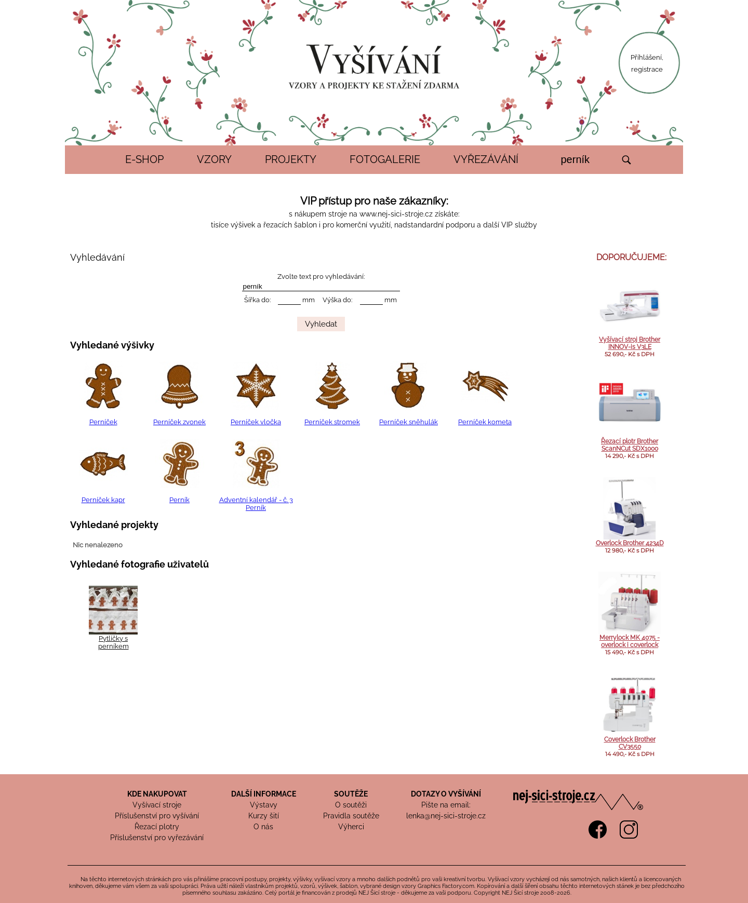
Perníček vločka (256, 422)
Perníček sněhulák (408, 422)
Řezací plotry (157, 827)
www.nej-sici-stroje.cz (396, 214)
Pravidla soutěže (351, 816)
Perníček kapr (103, 500)
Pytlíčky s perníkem (113, 642)
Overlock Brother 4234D (630, 543)
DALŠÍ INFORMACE (263, 794)
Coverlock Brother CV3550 (630, 743)
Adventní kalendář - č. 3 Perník (256, 503)
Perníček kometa (485, 422)
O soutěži (351, 805)
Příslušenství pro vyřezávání (157, 837)
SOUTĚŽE (351, 794)
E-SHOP (144, 159)
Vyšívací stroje (156, 805)
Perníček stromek (332, 422)
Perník (179, 500)
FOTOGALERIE (385, 159)
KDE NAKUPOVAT (157, 794)
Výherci (351, 827)
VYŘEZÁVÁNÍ (485, 159)
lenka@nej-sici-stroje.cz (446, 816)
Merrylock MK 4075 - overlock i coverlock (629, 641)
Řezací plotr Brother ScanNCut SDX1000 (629, 445)
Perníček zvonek (179, 422)
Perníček (103, 422)
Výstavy (263, 805)
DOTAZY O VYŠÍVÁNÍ (446, 794)
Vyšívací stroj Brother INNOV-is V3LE (629, 343)
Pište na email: (446, 805)
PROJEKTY (290, 159)
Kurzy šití (263, 816)
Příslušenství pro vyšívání (157, 816)
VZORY (214, 159)
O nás (263, 827)
